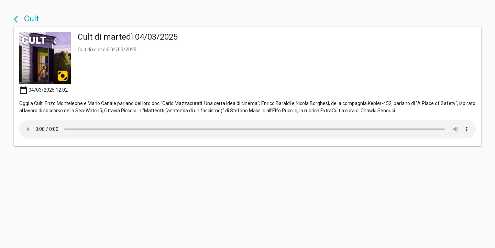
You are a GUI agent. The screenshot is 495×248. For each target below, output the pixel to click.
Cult (26, 18)
